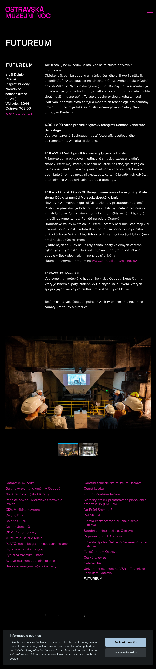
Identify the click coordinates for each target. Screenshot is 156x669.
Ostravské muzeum (20, 483)
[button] (147, 332)
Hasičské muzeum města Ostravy (30, 566)
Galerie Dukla (94, 563)
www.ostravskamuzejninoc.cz (115, 260)
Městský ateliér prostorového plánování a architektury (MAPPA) (115, 502)
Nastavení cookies (126, 652)
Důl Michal (92, 515)
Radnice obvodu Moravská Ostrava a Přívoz (33, 502)
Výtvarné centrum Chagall (25, 555)
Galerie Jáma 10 (17, 526)
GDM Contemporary (20, 532)
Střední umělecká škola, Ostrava (108, 530)
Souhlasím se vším (126, 642)
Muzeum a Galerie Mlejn (23, 538)
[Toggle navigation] (150, 12)
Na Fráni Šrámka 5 (98, 509)
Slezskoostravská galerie (24, 549)
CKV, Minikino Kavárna (22, 509)
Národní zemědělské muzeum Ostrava (113, 483)
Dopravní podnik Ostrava (103, 536)
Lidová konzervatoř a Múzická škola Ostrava (111, 523)
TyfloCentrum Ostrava (100, 551)
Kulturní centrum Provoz (102, 494)
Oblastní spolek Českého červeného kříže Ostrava (115, 544)
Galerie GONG (16, 521)
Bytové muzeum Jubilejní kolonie (30, 560)
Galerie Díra (14, 515)
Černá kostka (94, 488)
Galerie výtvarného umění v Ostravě (32, 488)
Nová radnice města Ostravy (27, 494)
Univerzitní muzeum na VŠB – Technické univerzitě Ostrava (114, 571)
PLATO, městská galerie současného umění (38, 543)
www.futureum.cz (18, 113)
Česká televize (95, 557)
